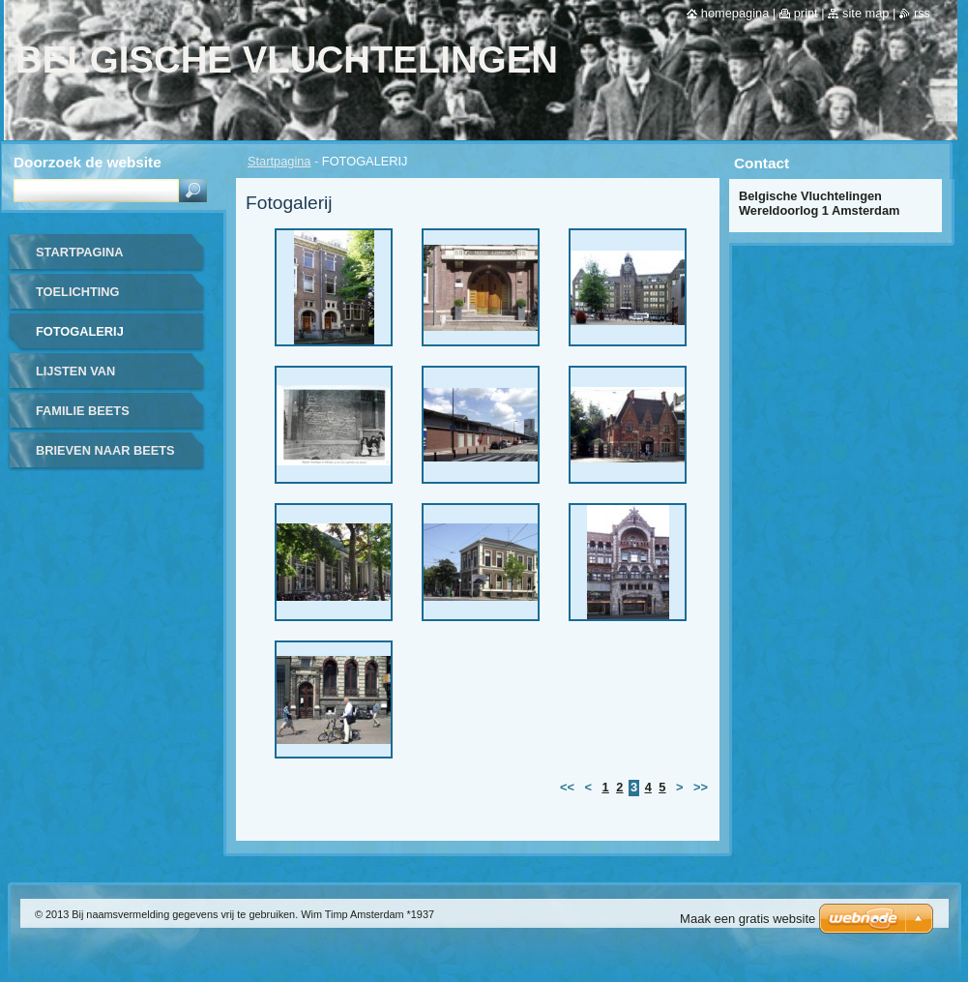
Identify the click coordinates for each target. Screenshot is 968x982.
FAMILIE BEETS (83, 410)
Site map (865, 13)
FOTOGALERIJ (80, 331)
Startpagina (279, 161)
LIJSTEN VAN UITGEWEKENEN (86, 378)
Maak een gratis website (747, 918)
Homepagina (735, 13)
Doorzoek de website (87, 162)
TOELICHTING (78, 291)
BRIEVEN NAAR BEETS (105, 450)
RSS (922, 13)
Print (806, 13)
